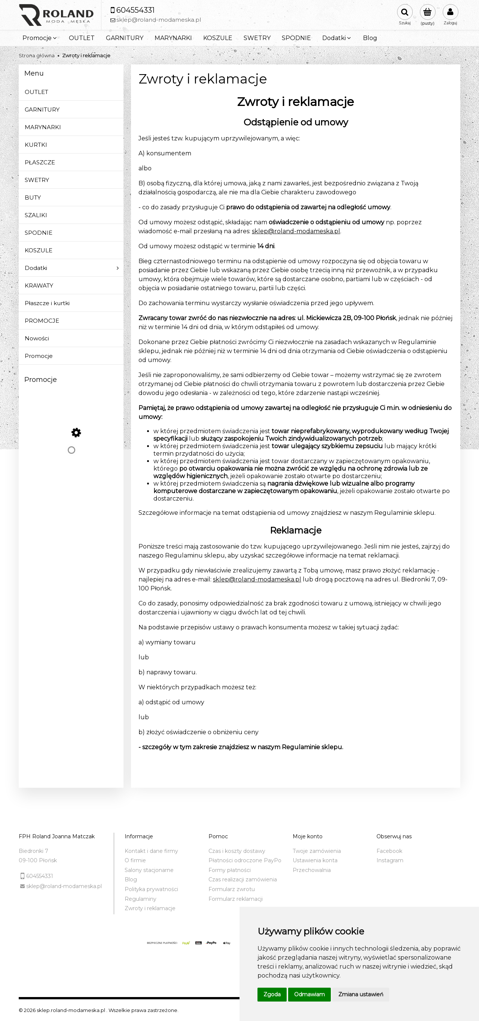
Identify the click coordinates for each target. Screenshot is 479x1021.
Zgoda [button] (272, 994)
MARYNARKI (43, 127)
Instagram (389, 860)
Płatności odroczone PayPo (244, 860)
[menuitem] (40, 38)
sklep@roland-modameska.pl (296, 231)
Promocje (39, 355)
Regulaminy (140, 899)
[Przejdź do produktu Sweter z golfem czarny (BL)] (71, 457)
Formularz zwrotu (231, 889)
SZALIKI (36, 215)
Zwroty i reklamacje (150, 908)
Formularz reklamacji (235, 899)
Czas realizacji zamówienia (242, 879)
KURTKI (36, 144)
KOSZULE (38, 250)
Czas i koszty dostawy (236, 851)
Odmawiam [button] (309, 994)
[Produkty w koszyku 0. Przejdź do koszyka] (427, 15)
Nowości (37, 338)
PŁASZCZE (40, 162)
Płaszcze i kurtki (47, 303)
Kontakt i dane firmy (151, 851)
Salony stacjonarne (149, 870)
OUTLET (36, 91)
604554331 (39, 876)
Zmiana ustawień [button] (360, 994)
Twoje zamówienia (317, 851)
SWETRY (37, 179)
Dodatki (36, 267)
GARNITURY (42, 109)
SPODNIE (38, 232)
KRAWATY (39, 285)
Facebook (389, 851)
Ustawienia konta (315, 860)
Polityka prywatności (151, 889)
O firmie (135, 860)
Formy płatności (229, 870)
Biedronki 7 (33, 851)
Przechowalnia (312, 870)
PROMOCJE (42, 320)
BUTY (33, 197)
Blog (131, 879)
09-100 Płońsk (38, 860)
